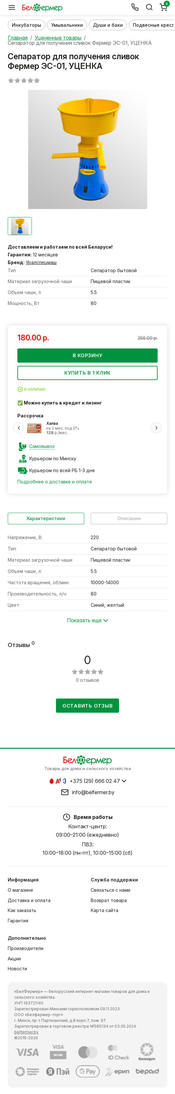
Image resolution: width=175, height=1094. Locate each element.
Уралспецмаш (41, 262)
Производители (25, 948)
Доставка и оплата (29, 900)
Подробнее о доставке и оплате (54, 481)
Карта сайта (104, 910)
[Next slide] (156, 427)
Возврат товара (109, 900)
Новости (17, 968)
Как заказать (22, 910)
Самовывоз (42, 446)
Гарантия (18, 920)
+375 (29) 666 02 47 (94, 781)
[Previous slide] (18, 427)
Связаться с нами (110, 890)
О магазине (20, 890)
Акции (14, 958)
